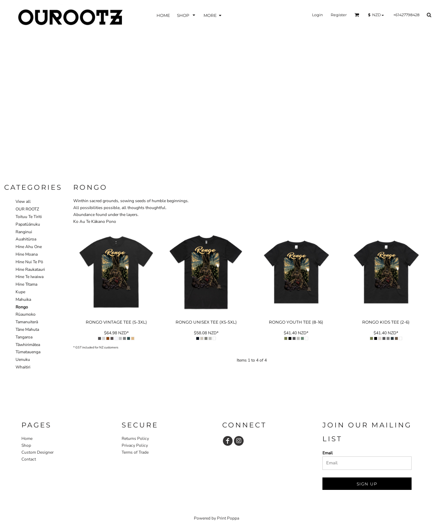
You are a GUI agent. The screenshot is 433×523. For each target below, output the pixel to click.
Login (317, 14)
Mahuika (23, 299)
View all (23, 201)
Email (327, 453)
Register (339, 14)
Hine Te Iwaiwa (30, 276)
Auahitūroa (26, 239)
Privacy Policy (135, 445)
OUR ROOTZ (27, 209)
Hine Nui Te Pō (29, 262)
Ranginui (24, 232)
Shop (26, 445)
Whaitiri (23, 367)
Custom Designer (37, 452)
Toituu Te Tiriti (29, 216)
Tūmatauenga (28, 352)
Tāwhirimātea (28, 344)
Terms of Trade (135, 452)
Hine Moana (27, 254)
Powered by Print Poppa (216, 518)
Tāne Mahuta (27, 329)
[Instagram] (239, 441)
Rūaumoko (26, 314)
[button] (186, 15)
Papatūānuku (28, 224)
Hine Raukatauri (30, 269)
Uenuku (23, 359)
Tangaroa (24, 337)
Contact (28, 459)
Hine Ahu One (29, 246)
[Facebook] (228, 441)
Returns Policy (135, 438)
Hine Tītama (26, 284)
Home (26, 438)
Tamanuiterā (27, 322)
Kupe (20, 292)
